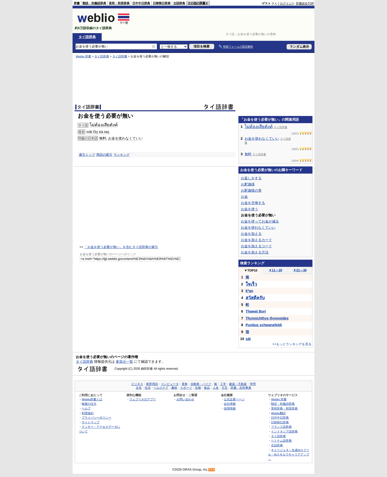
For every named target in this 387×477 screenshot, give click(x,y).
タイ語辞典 (87, 37)
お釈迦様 (248, 184)
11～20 (275, 270)
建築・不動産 (238, 384)
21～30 (300, 270)
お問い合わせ (185, 399)
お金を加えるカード (256, 240)
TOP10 (250, 270)
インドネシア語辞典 (284, 431)
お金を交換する (253, 203)
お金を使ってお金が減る (260, 221)
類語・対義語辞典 (94, 3)
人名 (216, 387)
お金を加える (251, 234)
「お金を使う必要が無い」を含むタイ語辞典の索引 (121, 247)
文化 (139, 387)
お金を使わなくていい (125, 138)
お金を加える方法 (255, 252)
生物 (198, 387)
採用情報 (230, 408)
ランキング (122, 155)
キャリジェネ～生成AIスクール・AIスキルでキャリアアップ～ (288, 454)
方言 (225, 387)
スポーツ (186, 387)
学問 (253, 384)
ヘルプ (86, 408)
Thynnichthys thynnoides (267, 318)
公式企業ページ (234, 399)
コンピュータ (170, 384)
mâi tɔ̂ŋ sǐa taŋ (97, 132)
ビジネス (137, 384)
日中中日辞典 (141, 3)
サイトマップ (90, 422)
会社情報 (230, 403)
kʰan (249, 291)
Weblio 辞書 (83, 56)
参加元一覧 (124, 361)
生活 (148, 387)
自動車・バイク (201, 384)
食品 (207, 387)
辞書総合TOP (305, 3)
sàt (248, 339)
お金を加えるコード (256, 246)
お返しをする (251, 178)
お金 (244, 197)
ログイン (286, 3)
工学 (223, 384)
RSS (212, 469)
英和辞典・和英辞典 (284, 408)
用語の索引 (104, 155)
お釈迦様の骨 (251, 190)
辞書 (77, 3)
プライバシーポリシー (96, 417)
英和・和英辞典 (119, 3)
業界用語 (152, 384)
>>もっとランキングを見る (291, 344)
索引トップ (87, 155)
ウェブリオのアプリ (142, 399)
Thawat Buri (256, 311)
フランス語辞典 (281, 426)
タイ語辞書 (119, 56)
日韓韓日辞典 (162, 3)
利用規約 (88, 413)
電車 (185, 384)
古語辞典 (179, 3)
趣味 (174, 387)
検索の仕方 (89, 403)
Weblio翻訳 (278, 413)
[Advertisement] (224, 21)
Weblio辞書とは (92, 399)
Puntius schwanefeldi (264, 325)
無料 (102, 138)
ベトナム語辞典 (281, 440)
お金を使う (249, 209)
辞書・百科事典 (241, 387)
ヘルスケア (161, 387)
